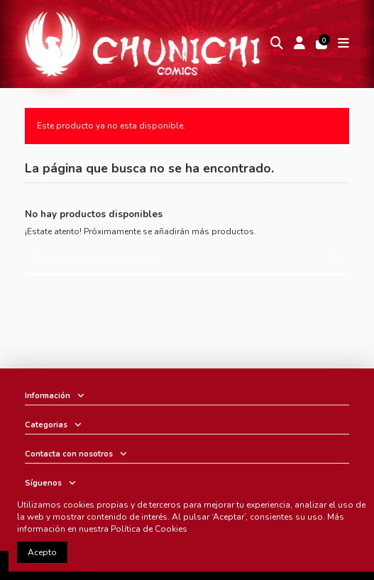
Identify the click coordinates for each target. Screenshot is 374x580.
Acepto (42, 552)
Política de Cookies (149, 529)
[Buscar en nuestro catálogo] (336, 259)
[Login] (299, 44)
